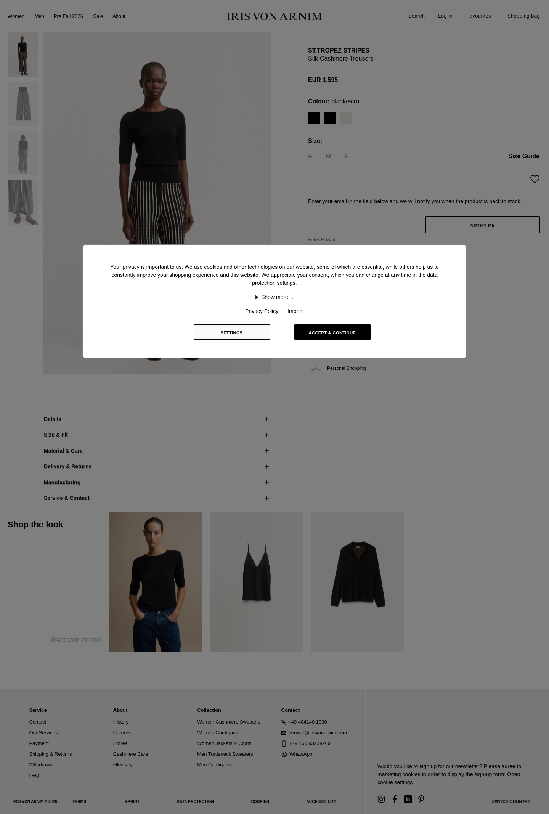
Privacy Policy (261, 311)
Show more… (277, 297)
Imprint (295, 311)
